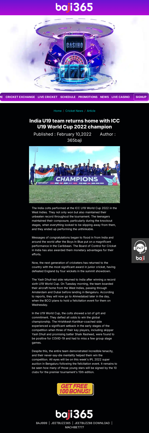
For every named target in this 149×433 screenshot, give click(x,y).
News (104, 97)
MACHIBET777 (74, 427)
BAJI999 (41, 423)
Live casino (121, 97)
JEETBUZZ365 (61, 423)
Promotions (87, 97)
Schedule (68, 97)
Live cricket (48, 97)
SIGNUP (141, 97)
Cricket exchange (20, 97)
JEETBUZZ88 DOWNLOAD (92, 423)
